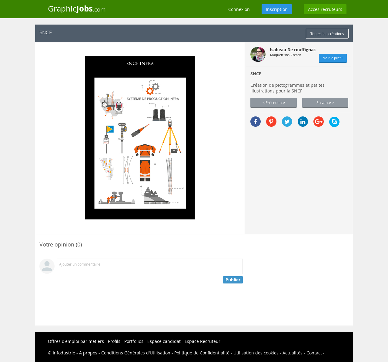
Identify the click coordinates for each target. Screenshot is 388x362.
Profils (114, 341)
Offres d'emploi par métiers (76, 341)
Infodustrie (64, 353)
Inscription (277, 9)
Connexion (239, 9)
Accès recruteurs (325, 9)
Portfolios (133, 341)
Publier (233, 280)
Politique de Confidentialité (201, 353)
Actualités (293, 353)
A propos (88, 353)
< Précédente (274, 102)
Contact (314, 353)
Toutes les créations (327, 33)
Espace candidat (164, 341)
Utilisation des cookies (256, 353)
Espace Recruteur (202, 341)
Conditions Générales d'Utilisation (135, 353)
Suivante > (325, 102)
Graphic (77, 8)
